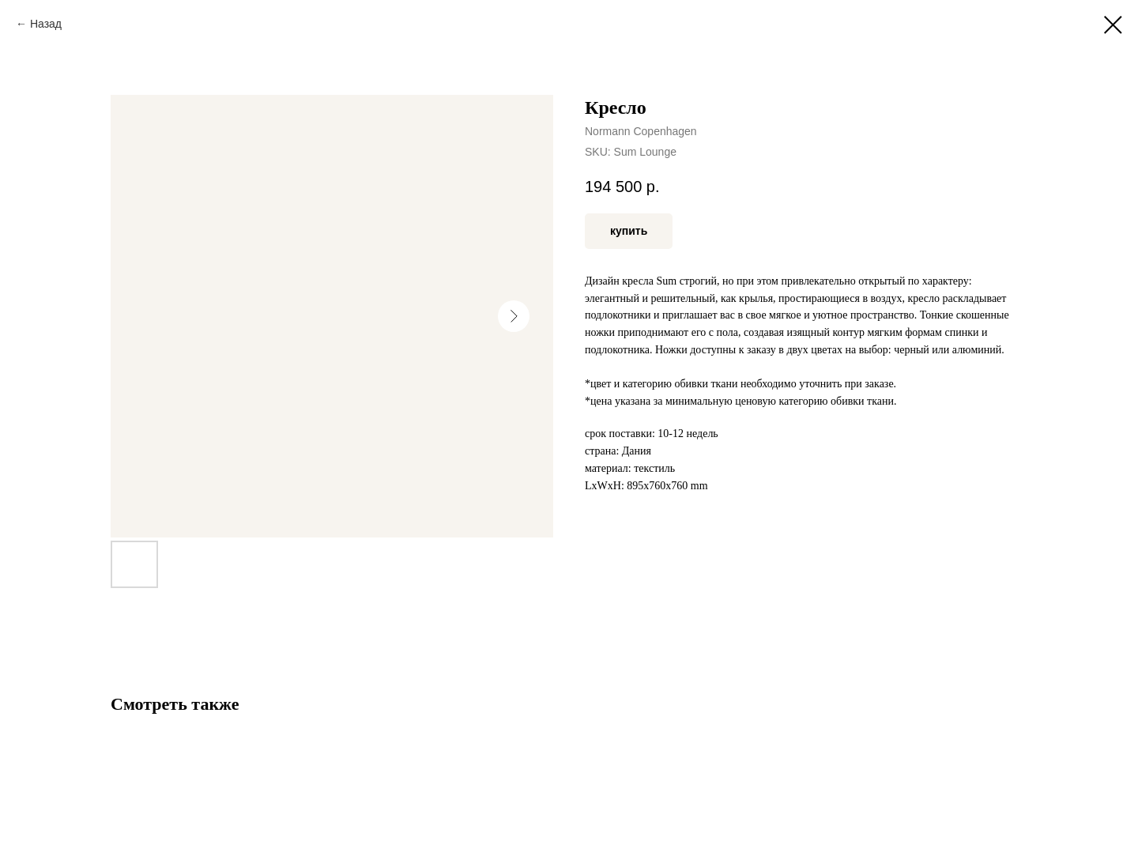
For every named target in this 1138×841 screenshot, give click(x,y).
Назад (46, 23)
